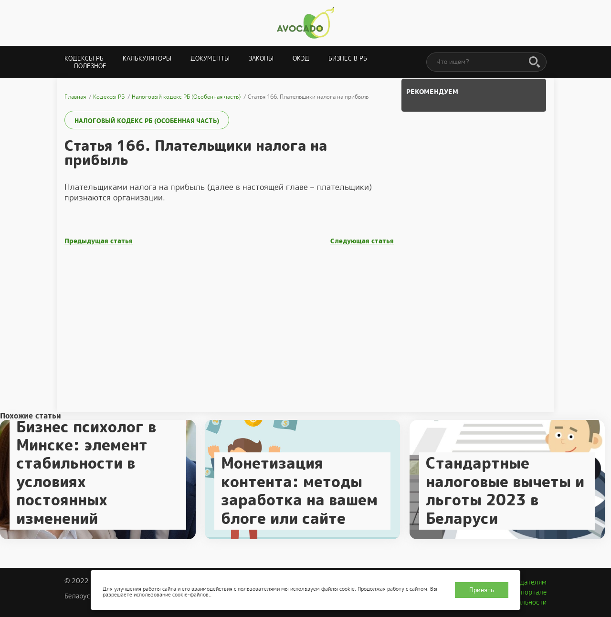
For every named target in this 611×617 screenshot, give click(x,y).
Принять (481, 590)
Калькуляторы (147, 58)
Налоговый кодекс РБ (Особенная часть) (146, 120)
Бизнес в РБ (347, 58)
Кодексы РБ (84, 58)
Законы (261, 58)
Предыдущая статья (98, 241)
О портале (530, 592)
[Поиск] (534, 62)
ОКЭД (301, 58)
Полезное (90, 66)
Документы (210, 58)
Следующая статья (362, 241)
